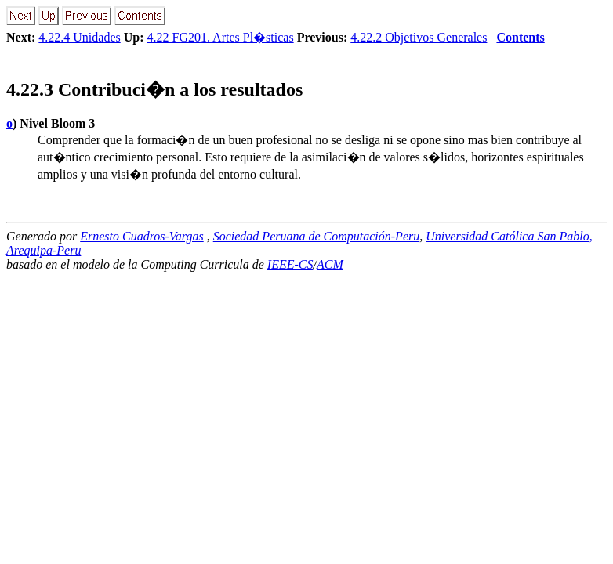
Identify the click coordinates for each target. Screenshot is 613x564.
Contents (520, 37)
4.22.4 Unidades (79, 37)
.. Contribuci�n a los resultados (154, 89)
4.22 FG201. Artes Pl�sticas (220, 37)
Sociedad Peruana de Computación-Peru (316, 236)
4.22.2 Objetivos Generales (418, 37)
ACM (330, 264)
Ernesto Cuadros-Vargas (142, 236)
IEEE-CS (290, 264)
